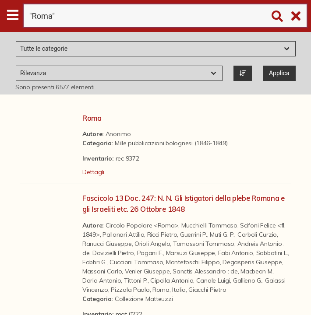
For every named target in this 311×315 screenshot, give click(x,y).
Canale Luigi (213, 280)
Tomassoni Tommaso (203, 244)
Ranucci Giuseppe (107, 244)
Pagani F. (150, 253)
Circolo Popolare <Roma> (142, 225)
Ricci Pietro (162, 234)
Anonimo (118, 134)
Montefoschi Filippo (193, 262)
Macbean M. (256, 271)
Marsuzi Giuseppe (191, 253)
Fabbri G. (94, 262)
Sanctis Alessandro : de (205, 271)
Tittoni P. (136, 280)
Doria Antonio (101, 280)
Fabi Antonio (236, 253)
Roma (92, 117)
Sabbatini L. (272, 253)
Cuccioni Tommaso (136, 262)
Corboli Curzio (257, 234)
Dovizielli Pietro (113, 253)
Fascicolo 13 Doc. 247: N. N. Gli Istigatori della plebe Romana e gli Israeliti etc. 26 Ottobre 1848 (183, 203)
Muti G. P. (222, 234)
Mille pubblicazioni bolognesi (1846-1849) (171, 143)
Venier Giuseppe (147, 271)
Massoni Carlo (102, 271)
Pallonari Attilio (123, 234)
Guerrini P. (193, 234)
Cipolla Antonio (171, 280)
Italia (178, 290)
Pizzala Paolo (130, 290)
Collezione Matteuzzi (144, 299)
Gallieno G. (247, 280)
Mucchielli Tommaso (209, 225)
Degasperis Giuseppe (252, 262)
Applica (279, 73)
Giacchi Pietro (207, 290)
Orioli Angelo (152, 244)
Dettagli (93, 172)
